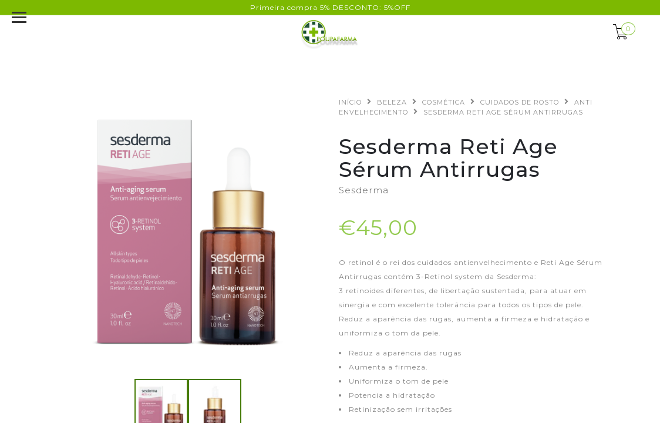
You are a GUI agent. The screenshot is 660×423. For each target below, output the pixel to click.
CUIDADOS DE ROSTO (519, 102)
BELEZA (392, 102)
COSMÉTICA (443, 102)
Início (350, 102)
